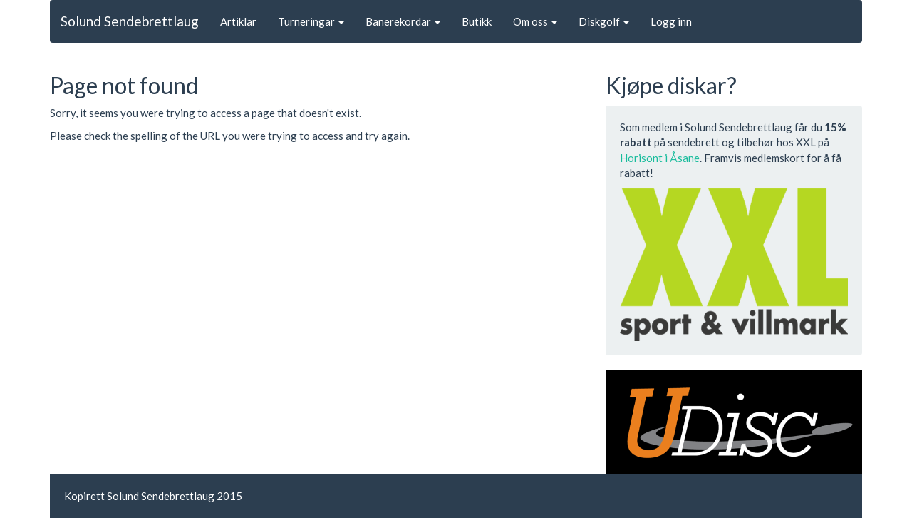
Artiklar (238, 21)
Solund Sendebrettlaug (130, 21)
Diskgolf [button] (604, 21)
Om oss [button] (535, 21)
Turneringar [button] (311, 21)
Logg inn (671, 21)
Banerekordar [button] (403, 21)
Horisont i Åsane (660, 157)
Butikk (477, 21)
